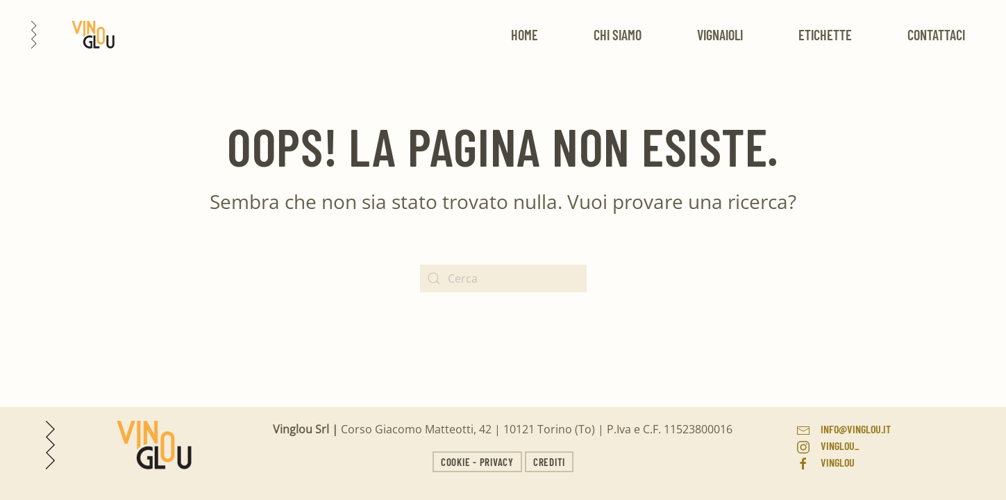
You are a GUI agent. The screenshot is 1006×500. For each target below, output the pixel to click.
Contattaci (936, 34)
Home (524, 34)
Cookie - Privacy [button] (477, 462)
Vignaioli (720, 34)
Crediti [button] (549, 462)
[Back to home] (73, 34)
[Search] (503, 278)
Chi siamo (618, 34)
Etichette (825, 34)
